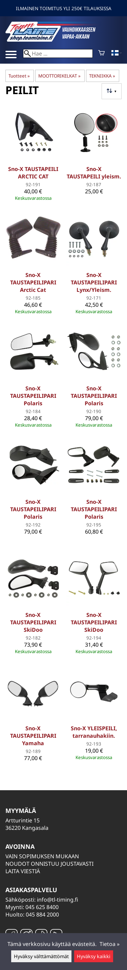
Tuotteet (19, 76)
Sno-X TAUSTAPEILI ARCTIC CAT (33, 172)
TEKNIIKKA (102, 76)
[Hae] (58, 53)
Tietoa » (110, 944)
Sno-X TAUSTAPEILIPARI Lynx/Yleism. (94, 282)
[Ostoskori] (101, 53)
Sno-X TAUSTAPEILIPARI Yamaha (33, 736)
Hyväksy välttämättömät (41, 956)
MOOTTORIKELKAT (59, 76)
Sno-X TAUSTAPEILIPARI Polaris (33, 396)
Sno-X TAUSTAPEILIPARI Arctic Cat (33, 282)
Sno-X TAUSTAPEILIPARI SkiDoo (33, 622)
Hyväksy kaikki (93, 956)
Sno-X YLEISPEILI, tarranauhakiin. (94, 732)
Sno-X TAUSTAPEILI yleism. (94, 172)
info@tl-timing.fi (57, 899)
